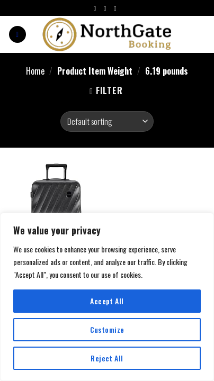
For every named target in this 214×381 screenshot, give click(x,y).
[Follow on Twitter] (117, 9)
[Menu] (17, 34)
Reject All (107, 358)
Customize (107, 329)
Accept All (106, 300)
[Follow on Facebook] (97, 9)
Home (35, 71)
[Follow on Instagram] (107, 9)
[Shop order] (106, 121)
